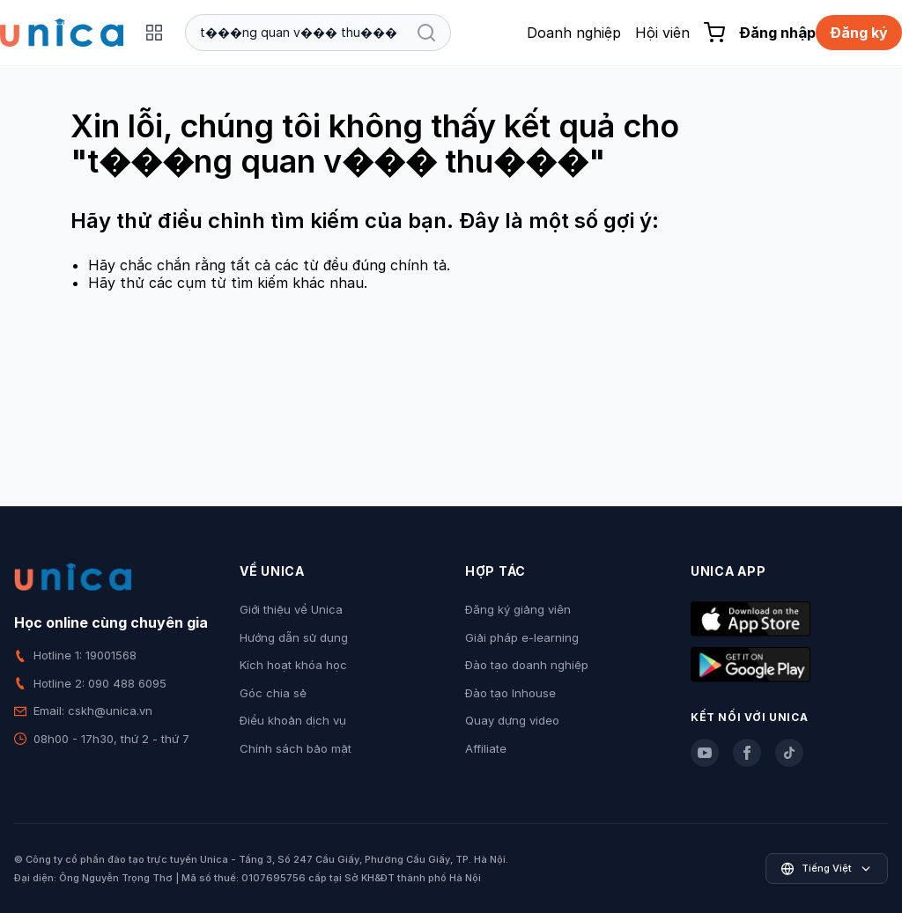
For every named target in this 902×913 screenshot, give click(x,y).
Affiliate (485, 748)
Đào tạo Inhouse (510, 693)
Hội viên (662, 32)
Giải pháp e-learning (522, 637)
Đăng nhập (777, 32)
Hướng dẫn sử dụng (294, 637)
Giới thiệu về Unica (291, 609)
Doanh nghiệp (574, 32)
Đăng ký (859, 32)
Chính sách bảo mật (295, 748)
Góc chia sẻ (273, 693)
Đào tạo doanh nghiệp (526, 665)
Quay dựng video (512, 720)
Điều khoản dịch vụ (293, 720)
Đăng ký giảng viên (518, 609)
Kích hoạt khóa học (293, 665)
